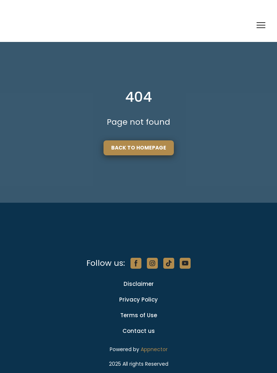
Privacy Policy (138, 299)
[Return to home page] (48, 25)
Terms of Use (138, 315)
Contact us (138, 331)
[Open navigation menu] (261, 25)
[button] (139, 147)
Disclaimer (139, 284)
